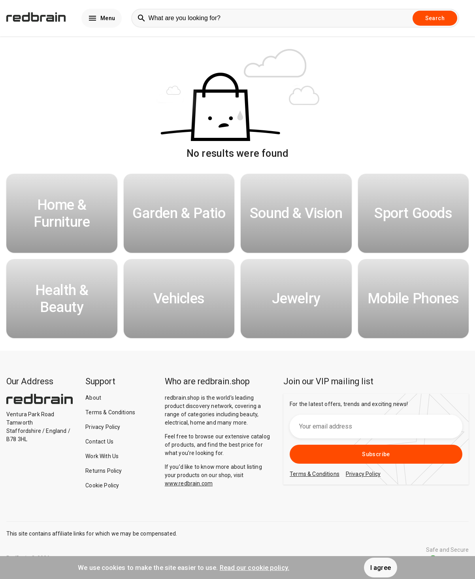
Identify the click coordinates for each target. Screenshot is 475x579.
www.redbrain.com (189, 483)
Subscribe (376, 454)
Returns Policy (103, 471)
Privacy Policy (102, 427)
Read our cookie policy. (254, 567)
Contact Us (99, 441)
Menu (101, 18)
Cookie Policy (102, 485)
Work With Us (102, 456)
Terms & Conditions (110, 412)
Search (435, 18)
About (93, 398)
